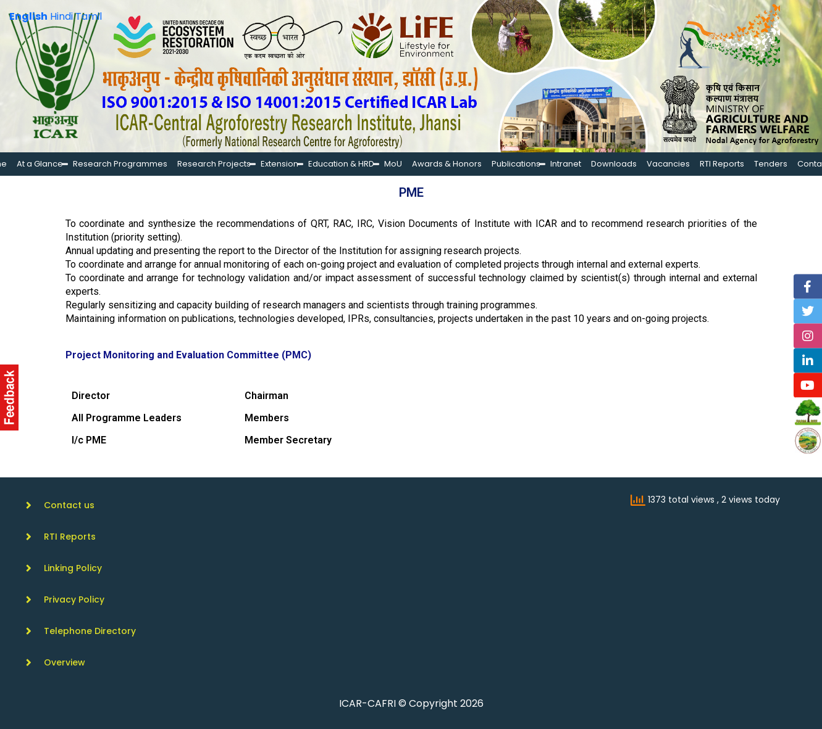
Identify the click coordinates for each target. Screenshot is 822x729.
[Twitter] (808, 311)
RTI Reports (70, 536)
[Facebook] (808, 286)
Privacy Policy (74, 599)
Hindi (61, 16)
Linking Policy (73, 568)
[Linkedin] (808, 360)
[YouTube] (808, 385)
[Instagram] (808, 336)
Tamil (88, 16)
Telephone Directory (90, 631)
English (28, 16)
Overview (64, 662)
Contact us (69, 505)
